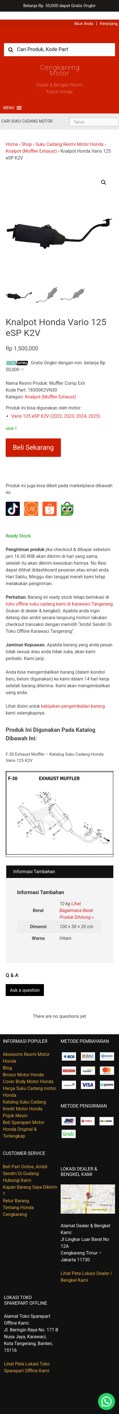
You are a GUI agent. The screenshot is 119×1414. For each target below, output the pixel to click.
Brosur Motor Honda (23, 1065)
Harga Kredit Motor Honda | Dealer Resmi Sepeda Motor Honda (59, 29)
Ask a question (25, 981)
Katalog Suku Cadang (24, 1093)
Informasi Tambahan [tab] (34, 863)
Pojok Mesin (15, 1106)
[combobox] (59, 41)
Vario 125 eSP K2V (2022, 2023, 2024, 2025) (55, 408)
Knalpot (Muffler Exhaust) (31, 143)
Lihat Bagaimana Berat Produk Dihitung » (77, 902)
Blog (7, 1059)
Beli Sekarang (33, 440)
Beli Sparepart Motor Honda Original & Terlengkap (23, 1120)
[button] (8, 100)
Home (12, 136)
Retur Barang (16, 1191)
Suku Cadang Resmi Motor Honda (69, 136)
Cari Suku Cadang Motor (26, 113)
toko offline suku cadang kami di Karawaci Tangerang (59, 596)
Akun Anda (83, 15)
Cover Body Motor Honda (28, 1072)
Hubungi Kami (17, 1171)
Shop (27, 136)
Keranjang (109, 15)
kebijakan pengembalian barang (73, 698)
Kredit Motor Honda (22, 1099)
